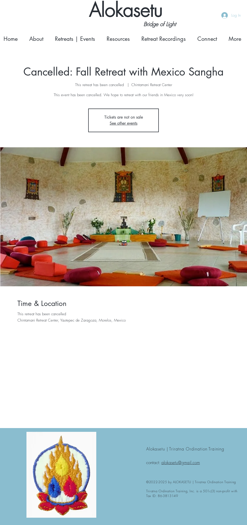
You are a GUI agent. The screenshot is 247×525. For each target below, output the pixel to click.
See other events (123, 123)
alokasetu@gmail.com (180, 462)
